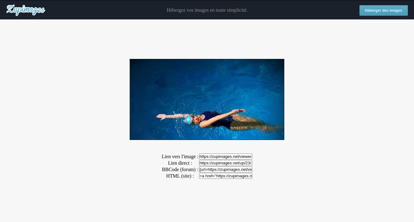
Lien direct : (180, 163)
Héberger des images (383, 10)
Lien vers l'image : (180, 156)
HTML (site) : (180, 176)
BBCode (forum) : (180, 169)
